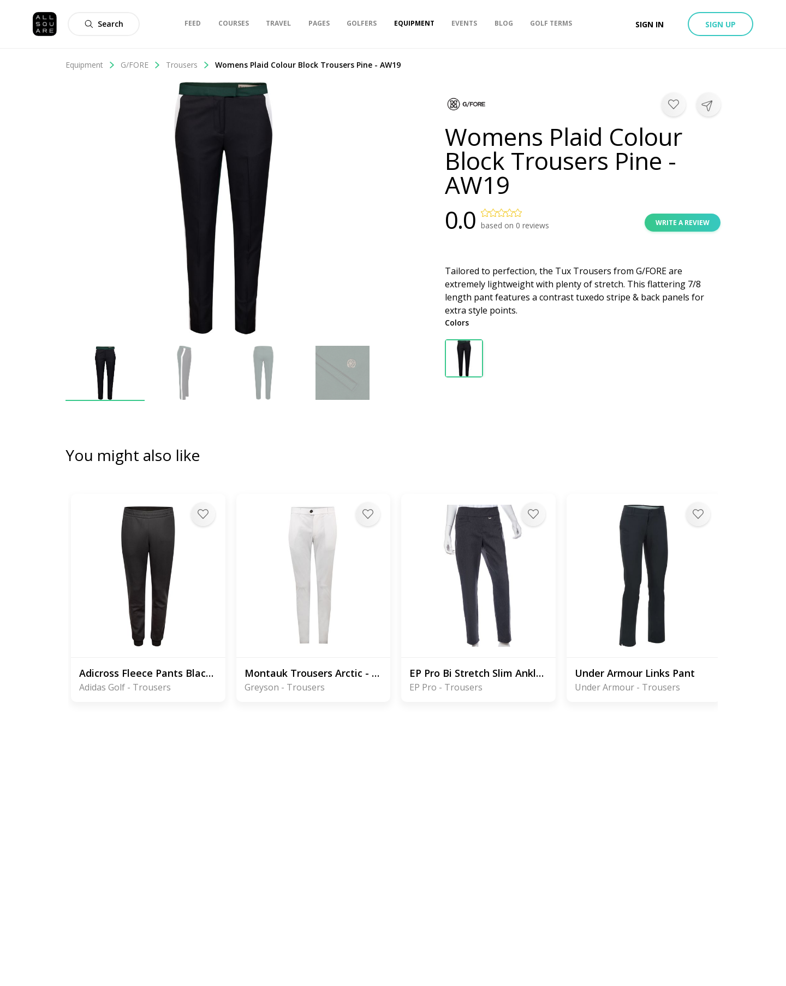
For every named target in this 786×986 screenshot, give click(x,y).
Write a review (683, 222)
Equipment (90, 65)
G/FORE (140, 65)
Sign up (720, 24)
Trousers (188, 65)
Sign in (649, 24)
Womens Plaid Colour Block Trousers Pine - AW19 (308, 65)
